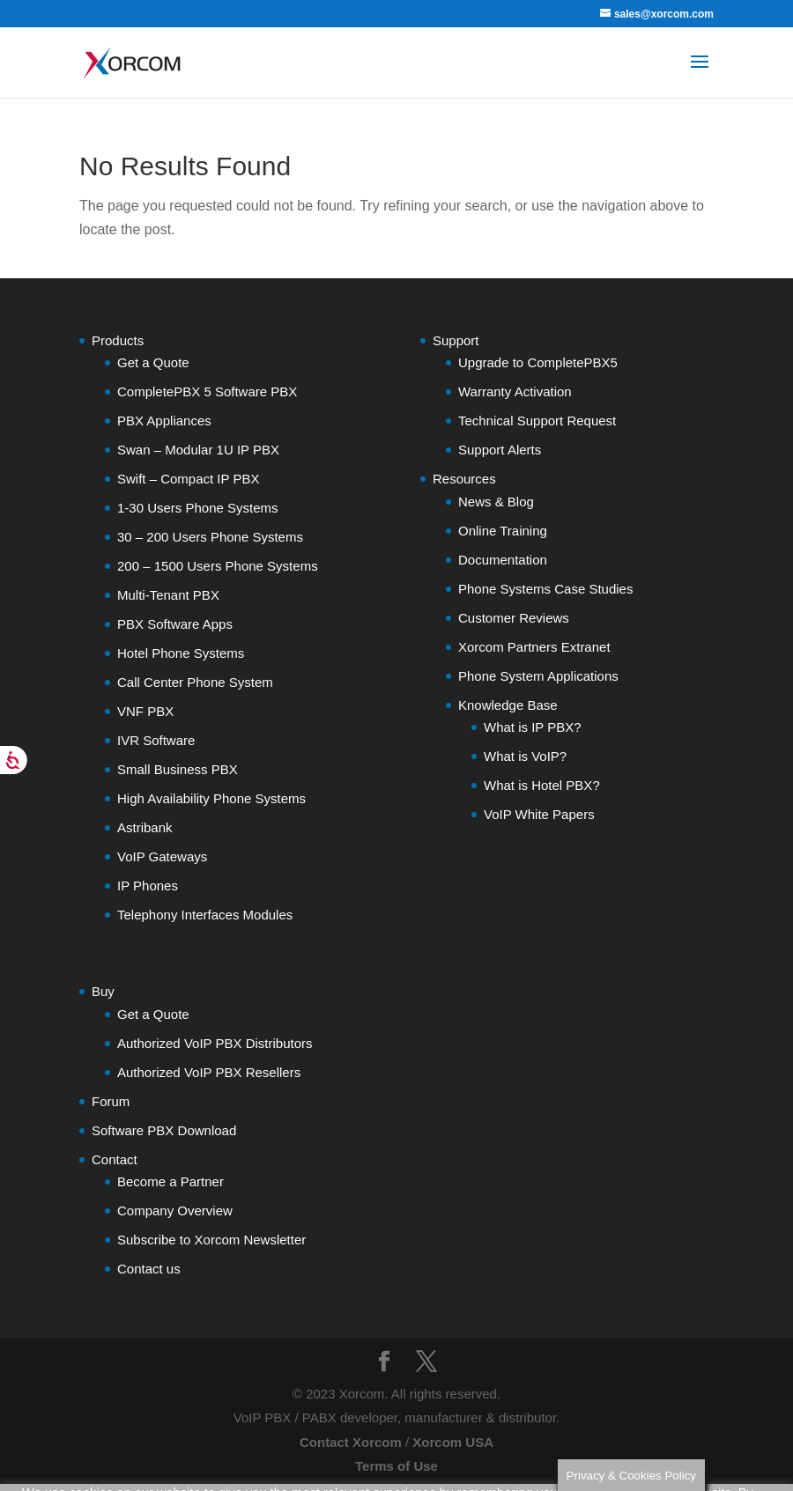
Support (456, 340)
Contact (114, 1159)
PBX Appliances (164, 420)
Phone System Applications (538, 675)
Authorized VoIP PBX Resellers (208, 1072)
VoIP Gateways (162, 856)
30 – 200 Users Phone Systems (210, 536)
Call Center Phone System (195, 682)
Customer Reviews (513, 617)
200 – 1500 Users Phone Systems (217, 565)
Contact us (149, 1268)
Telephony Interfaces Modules (205, 914)
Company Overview (175, 1210)
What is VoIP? (525, 756)
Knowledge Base (508, 705)
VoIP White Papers (539, 814)
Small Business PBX (177, 769)
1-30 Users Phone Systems (197, 507)
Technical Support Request (537, 420)
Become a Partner (170, 1181)
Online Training (502, 530)
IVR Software (156, 740)
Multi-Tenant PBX (168, 594)
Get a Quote (153, 362)
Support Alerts (499, 449)
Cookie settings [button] (70, 1482)
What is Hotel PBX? (542, 785)
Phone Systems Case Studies (545, 588)
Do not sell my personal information (123, 1448)
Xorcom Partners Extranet (534, 646)
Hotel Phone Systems (180, 653)
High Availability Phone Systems (211, 798)
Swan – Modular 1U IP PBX (198, 449)
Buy (103, 991)
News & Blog (496, 501)
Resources (464, 478)
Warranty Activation (515, 391)
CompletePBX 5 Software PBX (207, 391)
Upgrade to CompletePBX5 (538, 362)
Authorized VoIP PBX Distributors (215, 1043)
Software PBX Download (164, 1130)
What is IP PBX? (533, 727)
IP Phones (147, 885)
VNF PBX (145, 711)
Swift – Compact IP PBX (188, 478)
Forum (111, 1101)
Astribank (145, 827)
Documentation (502, 559)
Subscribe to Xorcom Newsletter (211, 1239)
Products (118, 340)
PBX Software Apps (175, 623)
